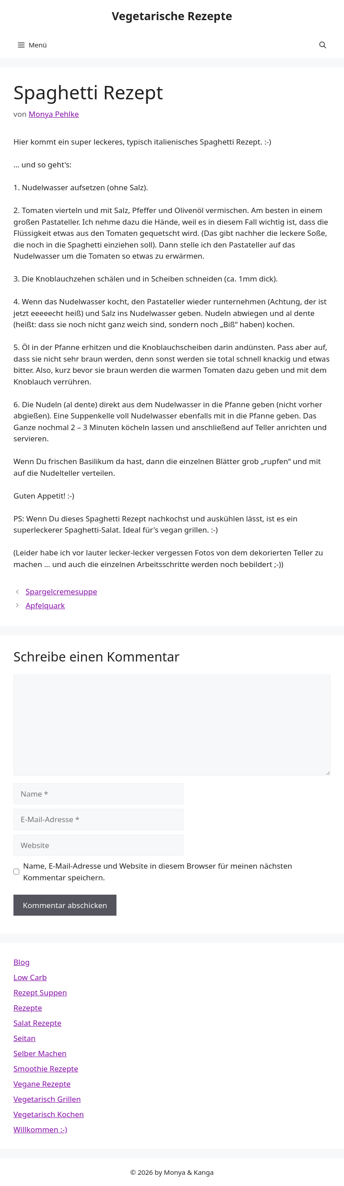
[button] (322, 44)
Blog (21, 962)
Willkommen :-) (40, 1129)
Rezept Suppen (40, 992)
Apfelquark (45, 605)
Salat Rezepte (37, 1023)
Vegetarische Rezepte (172, 15)
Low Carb (30, 977)
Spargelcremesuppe (61, 591)
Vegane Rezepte (42, 1084)
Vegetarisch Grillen (47, 1099)
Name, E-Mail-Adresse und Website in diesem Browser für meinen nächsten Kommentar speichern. (157, 872)
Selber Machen (40, 1053)
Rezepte (27, 1008)
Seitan (24, 1038)
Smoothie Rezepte (45, 1068)
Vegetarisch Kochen (48, 1114)
